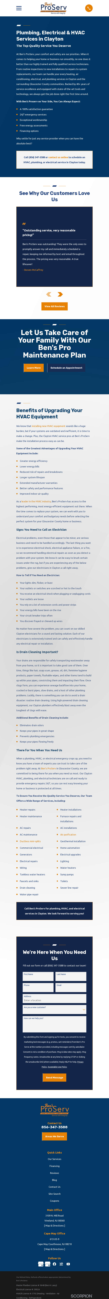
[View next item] (60, 294)
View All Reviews (55, 306)
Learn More (34, 367)
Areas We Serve (54, 1136)
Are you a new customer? (35, 1007)
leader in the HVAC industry (36, 501)
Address (27, 996)
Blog (54, 1180)
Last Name (61, 974)
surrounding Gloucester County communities (40, 84)
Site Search (55, 1193)
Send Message (54, 1077)
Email (59, 985)
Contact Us (54, 1186)
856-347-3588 (54, 1127)
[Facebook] (54, 1264)
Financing (55, 1166)
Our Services (54, 1159)
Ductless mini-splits (30, 841)
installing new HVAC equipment (48, 426)
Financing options (29, 131)
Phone (27, 985)
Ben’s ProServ (26, 54)
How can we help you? (33, 1018)
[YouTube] (68, 1264)
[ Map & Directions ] (54, 1225)
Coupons (54, 1200)
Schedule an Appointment (66, 367)
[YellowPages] (61, 1264)
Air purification (68, 834)
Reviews (54, 1173)
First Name (28, 974)
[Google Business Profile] (40, 1264)
